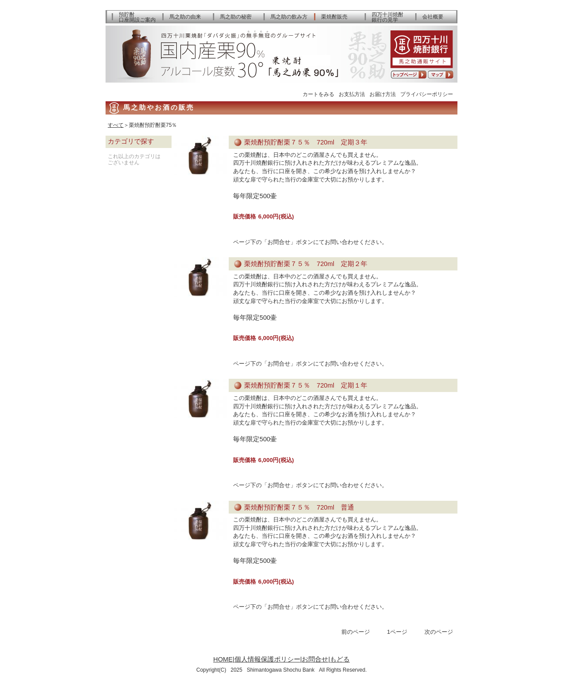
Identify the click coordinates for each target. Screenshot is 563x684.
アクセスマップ (440, 74)
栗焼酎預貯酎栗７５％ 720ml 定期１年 (305, 385)
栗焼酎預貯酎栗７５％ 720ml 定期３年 (305, 142)
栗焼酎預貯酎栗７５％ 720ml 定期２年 (305, 263)
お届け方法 (382, 94)
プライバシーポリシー (426, 94)
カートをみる (318, 94)
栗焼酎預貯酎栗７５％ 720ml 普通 (299, 507)
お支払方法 (352, 94)
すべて (116, 125)
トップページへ (409, 74)
